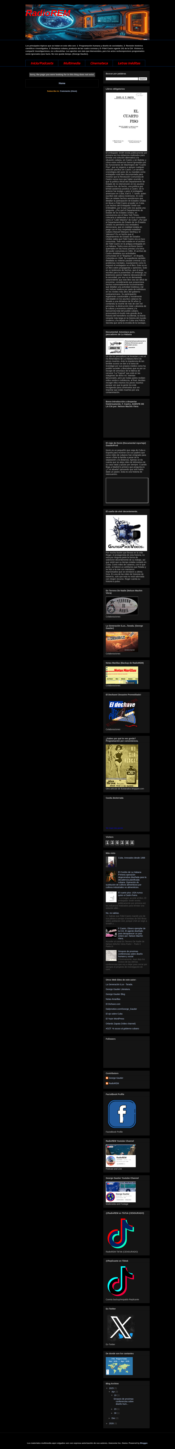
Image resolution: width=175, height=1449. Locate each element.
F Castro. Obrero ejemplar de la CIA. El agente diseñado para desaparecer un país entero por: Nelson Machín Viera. (131, 933)
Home (62, 83)
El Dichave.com (113, 1004)
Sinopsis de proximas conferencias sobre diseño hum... (123, 1401)
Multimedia (71, 63)
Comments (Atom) (68, 91)
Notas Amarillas (113, 999)
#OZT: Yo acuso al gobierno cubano (122, 1028)
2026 (111, 1423)
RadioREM (47, 13)
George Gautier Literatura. (118, 989)
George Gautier (116, 1078)
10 (115, 1395)
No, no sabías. (112, 913)
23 (115, 1409)
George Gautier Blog (115, 994)
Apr (113, 1391)
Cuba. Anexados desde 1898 (131, 858)
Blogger (143, 1443)
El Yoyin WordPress (115, 1018)
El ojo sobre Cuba (114, 1014)
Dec (113, 1418)
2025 (111, 1388)
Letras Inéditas (129, 63)
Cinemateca (99, 63)
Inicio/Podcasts (42, 63)
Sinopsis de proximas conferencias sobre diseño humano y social (130, 954)
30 (115, 1413)
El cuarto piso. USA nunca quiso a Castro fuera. (130, 893)
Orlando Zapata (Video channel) (121, 1023)
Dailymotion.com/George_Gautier (121, 1009)
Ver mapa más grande (114, 828)
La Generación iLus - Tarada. (119, 984)
